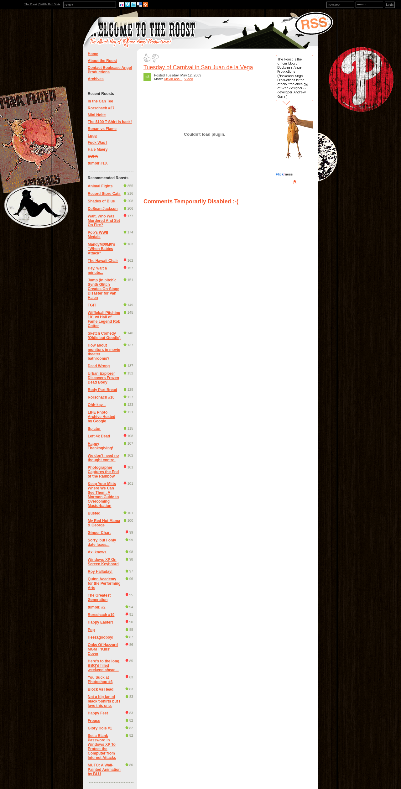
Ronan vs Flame (102, 129)
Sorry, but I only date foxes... (102, 542)
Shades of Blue (101, 201)
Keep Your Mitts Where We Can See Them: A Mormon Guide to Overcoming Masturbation (103, 495)
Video (188, 79)
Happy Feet (98, 713)
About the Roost (102, 61)
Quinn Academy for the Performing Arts (104, 583)
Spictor (94, 428)
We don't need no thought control (103, 457)
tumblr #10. (98, 163)
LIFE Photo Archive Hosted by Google (101, 416)
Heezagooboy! (100, 637)
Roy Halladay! (100, 571)
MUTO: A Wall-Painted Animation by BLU (104, 769)
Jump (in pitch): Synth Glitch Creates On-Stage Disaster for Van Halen (103, 289)
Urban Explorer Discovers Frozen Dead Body (103, 377)
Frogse (94, 720)
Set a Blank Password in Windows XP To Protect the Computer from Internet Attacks (102, 747)
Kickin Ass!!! (173, 79)
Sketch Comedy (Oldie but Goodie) (104, 335)
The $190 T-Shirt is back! (110, 122)
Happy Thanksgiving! (100, 446)
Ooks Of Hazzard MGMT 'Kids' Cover (103, 649)
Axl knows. (97, 552)
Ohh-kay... (97, 405)
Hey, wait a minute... (97, 270)
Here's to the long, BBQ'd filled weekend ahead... (104, 665)
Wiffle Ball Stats (49, 4)
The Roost (30, 4)
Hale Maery (97, 149)
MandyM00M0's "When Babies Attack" (101, 248)
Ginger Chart (99, 532)
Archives (96, 79)
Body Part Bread (102, 390)
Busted (94, 513)
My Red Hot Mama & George (104, 523)
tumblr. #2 (97, 607)
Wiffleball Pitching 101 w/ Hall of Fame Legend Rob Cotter (104, 319)
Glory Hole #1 (100, 728)
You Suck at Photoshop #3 (100, 679)
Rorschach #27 (101, 108)
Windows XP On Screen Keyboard (103, 561)
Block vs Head (100, 689)
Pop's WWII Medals (98, 234)
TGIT (92, 305)
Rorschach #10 (101, 397)
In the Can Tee (100, 101)
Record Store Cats (104, 193)
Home (93, 54)
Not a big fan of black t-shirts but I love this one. (104, 701)
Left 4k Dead (99, 436)
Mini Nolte (97, 115)
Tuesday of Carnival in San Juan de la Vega (198, 67)
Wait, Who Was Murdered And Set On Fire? (104, 220)
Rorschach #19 (101, 615)
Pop (91, 630)
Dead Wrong (99, 366)
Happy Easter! (100, 622)
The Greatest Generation (99, 597)
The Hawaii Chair (103, 261)
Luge (92, 135)
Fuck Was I (97, 142)
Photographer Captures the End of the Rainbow (103, 471)
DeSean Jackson (102, 208)
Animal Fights (100, 186)
